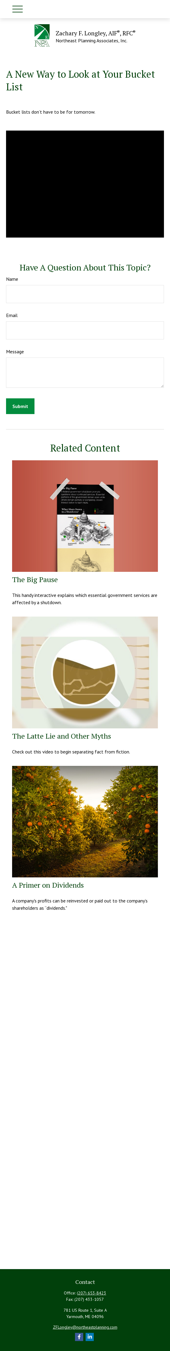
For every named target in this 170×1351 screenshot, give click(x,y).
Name (12, 279)
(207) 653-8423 (91, 1293)
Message (15, 351)
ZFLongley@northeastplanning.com (85, 1327)
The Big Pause (35, 579)
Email (12, 315)
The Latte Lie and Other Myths (61, 736)
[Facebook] (79, 1337)
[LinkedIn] (90, 1337)
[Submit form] (20, 406)
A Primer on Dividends (48, 885)
